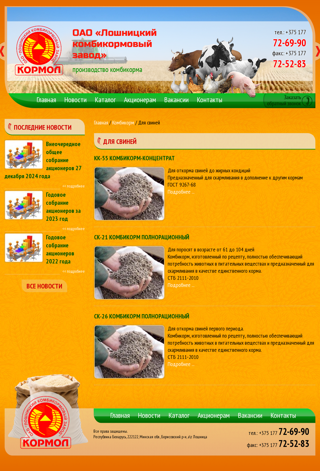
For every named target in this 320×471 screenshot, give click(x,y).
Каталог (105, 99)
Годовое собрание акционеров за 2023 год (63, 207)
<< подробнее (73, 186)
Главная (46, 99)
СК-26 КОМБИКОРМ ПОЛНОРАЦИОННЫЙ (141, 316)
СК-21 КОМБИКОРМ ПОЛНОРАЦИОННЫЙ (141, 237)
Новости (75, 99)
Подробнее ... (181, 191)
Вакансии (176, 99)
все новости (44, 286)
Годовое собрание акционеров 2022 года (60, 249)
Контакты (209, 99)
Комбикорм (123, 122)
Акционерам (140, 99)
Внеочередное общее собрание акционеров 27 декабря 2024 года (43, 160)
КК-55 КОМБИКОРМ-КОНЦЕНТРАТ (134, 158)
